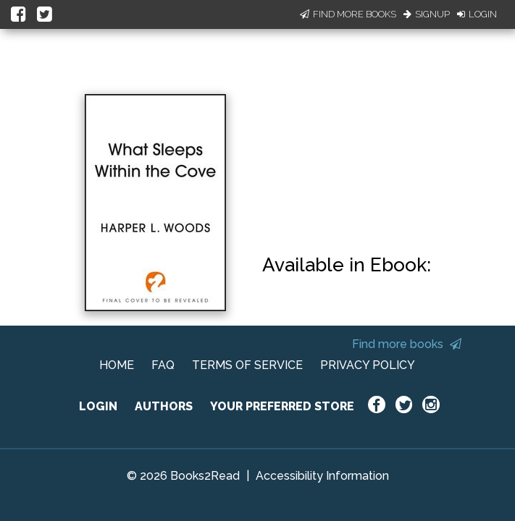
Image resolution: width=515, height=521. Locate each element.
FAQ (163, 365)
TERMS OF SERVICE (247, 365)
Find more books (406, 344)
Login (477, 14)
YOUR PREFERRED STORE (282, 406)
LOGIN (98, 406)
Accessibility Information (322, 476)
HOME (116, 365)
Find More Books (348, 14)
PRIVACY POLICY (367, 365)
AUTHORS (164, 406)
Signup (426, 14)
